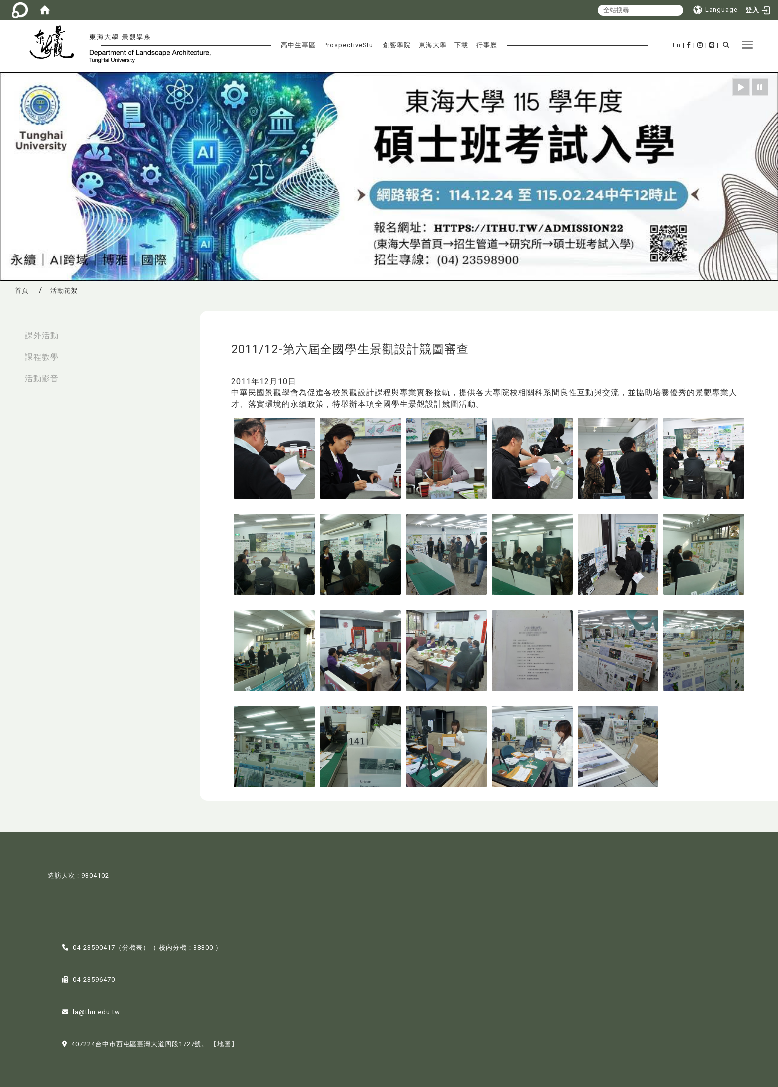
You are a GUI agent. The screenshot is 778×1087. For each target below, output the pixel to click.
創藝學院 (397, 45)
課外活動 (42, 335)
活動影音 (42, 378)
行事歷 (486, 45)
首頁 (22, 290)
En (677, 45)
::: (10, 330)
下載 (461, 45)
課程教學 (42, 357)
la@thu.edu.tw (96, 1011)
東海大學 (433, 45)
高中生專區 (298, 45)
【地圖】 (224, 1043)
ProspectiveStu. (349, 45)
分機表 (132, 946)
